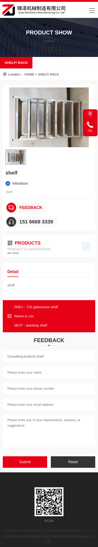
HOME (29, 74)
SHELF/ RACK (16, 63)
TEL (90, 131)
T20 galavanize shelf (42, 307)
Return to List (20, 316)
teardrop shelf (36, 325)
